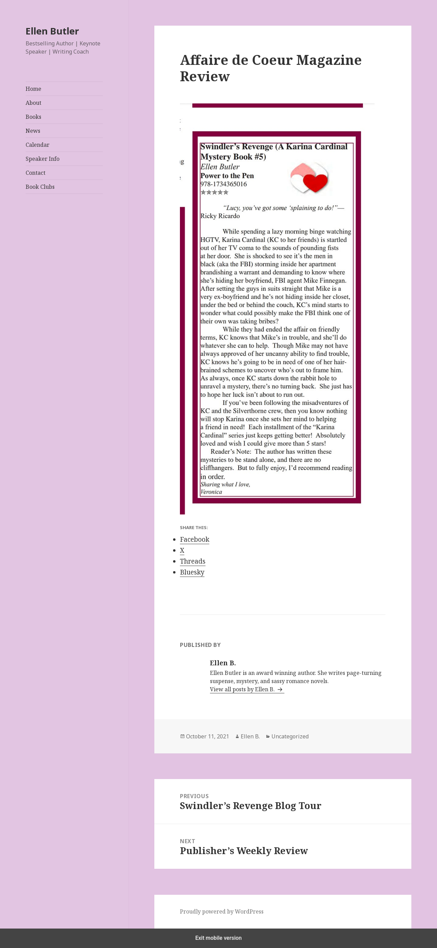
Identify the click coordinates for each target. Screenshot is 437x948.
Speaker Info (42, 158)
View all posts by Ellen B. (243, 689)
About (33, 103)
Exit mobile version (218, 938)
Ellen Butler (52, 31)
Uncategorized (290, 736)
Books (33, 117)
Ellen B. (250, 736)
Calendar (38, 144)
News (33, 131)
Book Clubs (40, 186)
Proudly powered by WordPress (222, 911)
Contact (35, 172)
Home (33, 89)
